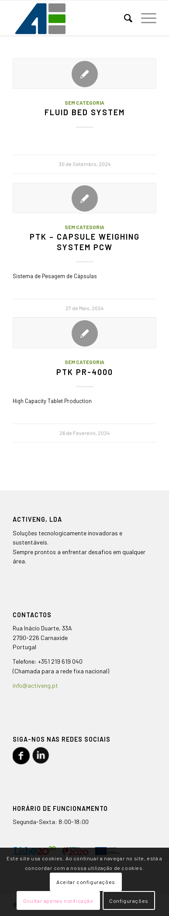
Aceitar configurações (85, 882)
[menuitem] (123, 17)
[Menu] (144, 17)
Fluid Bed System (85, 112)
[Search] (123, 17)
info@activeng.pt (35, 685)
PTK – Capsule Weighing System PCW (85, 242)
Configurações (128, 901)
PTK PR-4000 (84, 372)
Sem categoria (84, 102)
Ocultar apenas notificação (58, 901)
